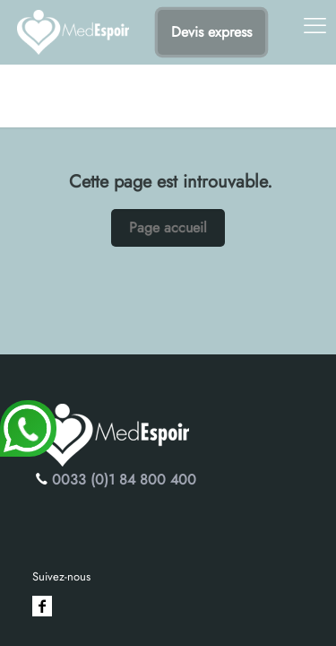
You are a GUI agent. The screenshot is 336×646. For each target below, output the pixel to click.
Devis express (211, 32)
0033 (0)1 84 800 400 (124, 479)
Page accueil (168, 227)
